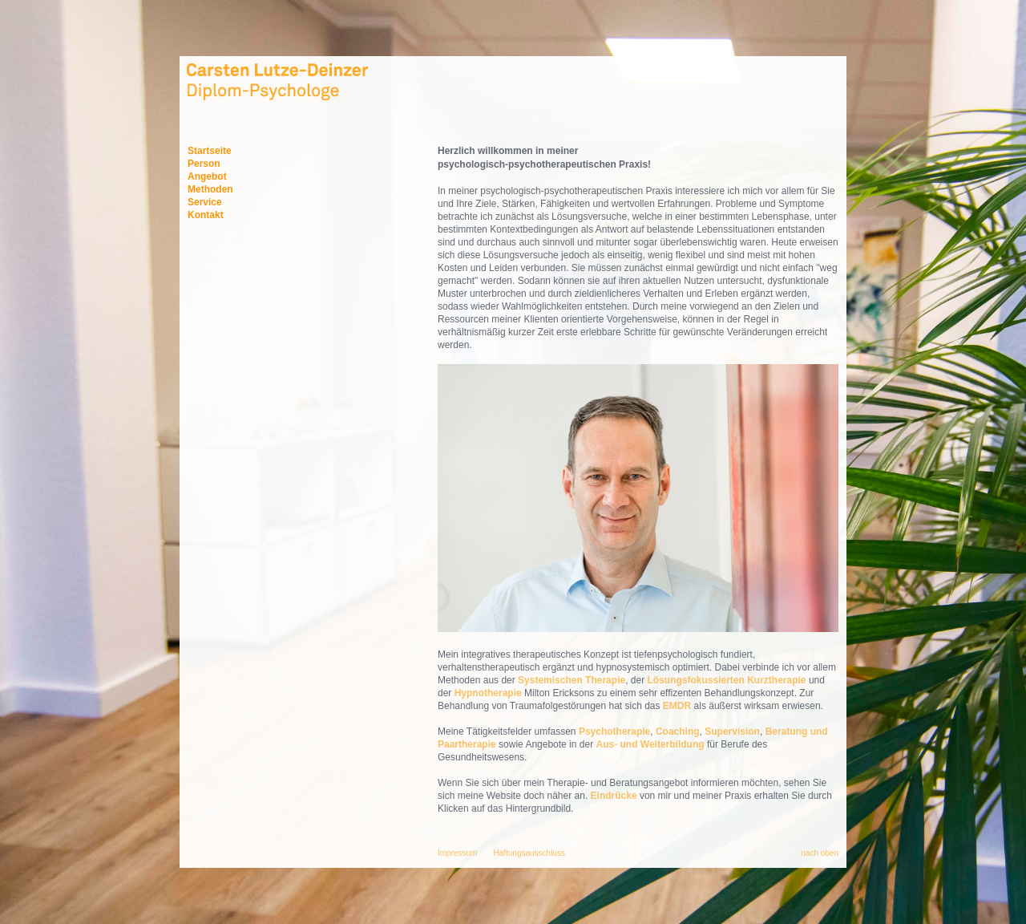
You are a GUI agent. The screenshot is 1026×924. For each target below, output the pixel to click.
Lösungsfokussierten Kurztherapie (727, 680)
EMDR (677, 705)
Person (204, 163)
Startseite (210, 150)
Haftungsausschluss (529, 853)
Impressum (457, 853)
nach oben (819, 853)
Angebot (207, 176)
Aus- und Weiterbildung (651, 744)
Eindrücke (614, 795)
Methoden (210, 189)
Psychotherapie (614, 731)
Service (205, 202)
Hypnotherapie (488, 693)
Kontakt (206, 215)
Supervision (732, 731)
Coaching (678, 731)
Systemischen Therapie (571, 680)
